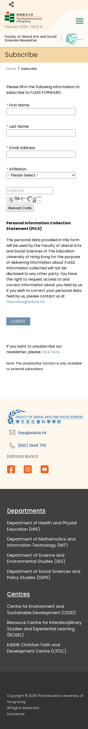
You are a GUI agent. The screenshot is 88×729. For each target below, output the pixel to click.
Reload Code (20, 208)
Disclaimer (16, 714)
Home (11, 68)
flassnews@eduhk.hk (25, 301)
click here (51, 352)
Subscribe (29, 68)
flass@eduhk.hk (32, 433)
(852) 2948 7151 (32, 445)
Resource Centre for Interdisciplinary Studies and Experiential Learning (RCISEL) (44, 629)
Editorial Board (22, 456)
